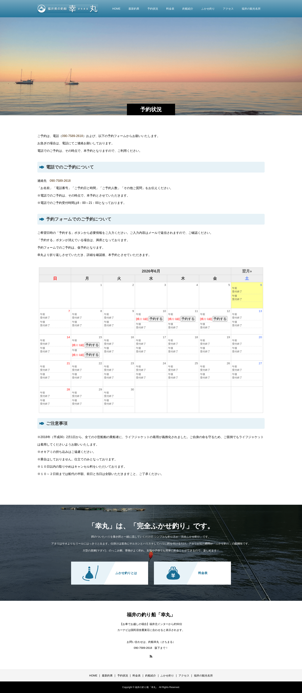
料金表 (170, 8)
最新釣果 (133, 8)
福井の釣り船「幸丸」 (151, 614)
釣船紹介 (187, 8)
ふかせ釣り (208, 8)
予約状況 (152, 8)
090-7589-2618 (72, 136)
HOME (116, 8)
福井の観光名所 (251, 8)
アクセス (228, 8)
